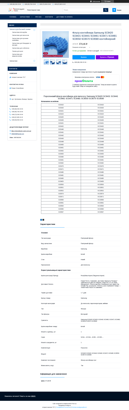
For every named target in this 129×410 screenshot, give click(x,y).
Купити (84, 57)
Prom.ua (74, 403)
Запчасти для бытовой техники (20, 29)
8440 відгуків (96, 1)
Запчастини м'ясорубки (19, 32)
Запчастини (25, 17)
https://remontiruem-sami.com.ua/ (21, 131)
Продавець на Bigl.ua (64, 405)
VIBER (33, 396)
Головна (12, 17)
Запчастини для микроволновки (17, 55)
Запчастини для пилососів (20, 35)
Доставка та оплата (64, 17)
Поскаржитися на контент (63, 407)
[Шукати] (105, 10)
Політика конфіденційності (79, 407)
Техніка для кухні (17, 51)
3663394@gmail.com (17, 134)
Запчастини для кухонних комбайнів (20, 39)
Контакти (49, 17)
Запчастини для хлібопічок (20, 48)
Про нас (38, 17)
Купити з (107, 57)
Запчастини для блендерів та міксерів (21, 44)
